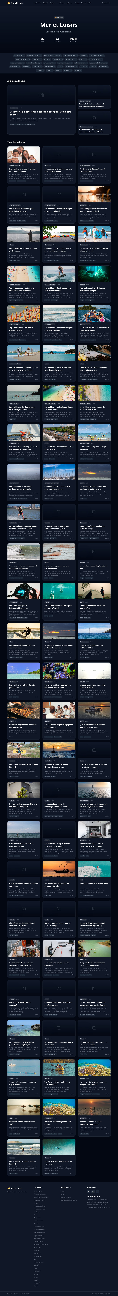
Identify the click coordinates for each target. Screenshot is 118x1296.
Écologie (26, 67)
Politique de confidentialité (68, 1200)
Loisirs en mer (71, 59)
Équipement (58, 59)
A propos (63, 1191)
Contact (62, 1194)
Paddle (89, 3)
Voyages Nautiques (65, 63)
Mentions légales (65, 1197)
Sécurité (83, 67)
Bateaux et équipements (98, 63)
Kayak (50, 70)
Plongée (82, 59)
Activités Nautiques (97, 56)
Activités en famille (79, 3)
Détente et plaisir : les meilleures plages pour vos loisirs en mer (97, 1199)
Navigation (37, 59)
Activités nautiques (23, 59)
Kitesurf (40, 70)
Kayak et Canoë (49, 63)
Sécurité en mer (81, 63)
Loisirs (93, 67)
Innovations (15, 67)
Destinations (37, 3)
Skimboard (37, 67)
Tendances (103, 67)
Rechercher (106, 3)
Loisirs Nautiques (95, 59)
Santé (58, 70)
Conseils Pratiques (17, 63)
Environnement (71, 67)
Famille (78, 70)
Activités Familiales (34, 63)
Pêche (47, 59)
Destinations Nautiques (65, 3)
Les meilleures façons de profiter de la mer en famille (98, 1207)
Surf (60, 67)
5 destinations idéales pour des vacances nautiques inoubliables (97, 1205)
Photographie (50, 67)
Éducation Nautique (49, 3)
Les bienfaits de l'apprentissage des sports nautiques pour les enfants (98, 1202)
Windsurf (68, 70)
